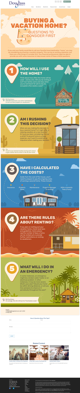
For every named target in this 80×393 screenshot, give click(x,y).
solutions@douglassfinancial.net (14, 386)
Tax (25, 385)
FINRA (54, 389)
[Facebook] (61, 2)
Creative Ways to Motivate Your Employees (18, 361)
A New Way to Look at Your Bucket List (37, 361)
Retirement (26, 381)
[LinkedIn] (58, 2)
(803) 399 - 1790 (14, 381)
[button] (32, 7)
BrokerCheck (53, 380)
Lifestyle (26, 387)
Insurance (26, 384)
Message (11, 326)
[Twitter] (56, 2)
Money (26, 386)
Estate (26, 383)
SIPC (56, 389)
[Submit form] (12, 336)
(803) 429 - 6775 (14, 382)
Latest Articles (27, 388)
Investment (26, 382)
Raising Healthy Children (55, 361)
